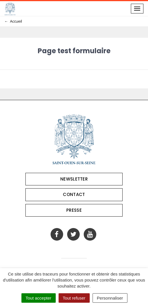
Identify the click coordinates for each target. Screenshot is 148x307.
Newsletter (74, 179)
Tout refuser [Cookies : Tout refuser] (74, 298)
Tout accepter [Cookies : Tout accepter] (38, 298)
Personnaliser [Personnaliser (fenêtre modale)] (110, 298)
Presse (74, 210)
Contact (74, 194)
